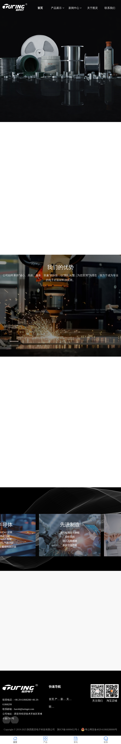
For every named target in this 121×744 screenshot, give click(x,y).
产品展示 (57, 8)
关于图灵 (92, 8)
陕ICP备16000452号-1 (68, 729)
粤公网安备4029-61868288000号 (99, 729)
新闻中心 (75, 8)
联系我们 (109, 8)
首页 (40, 8)
